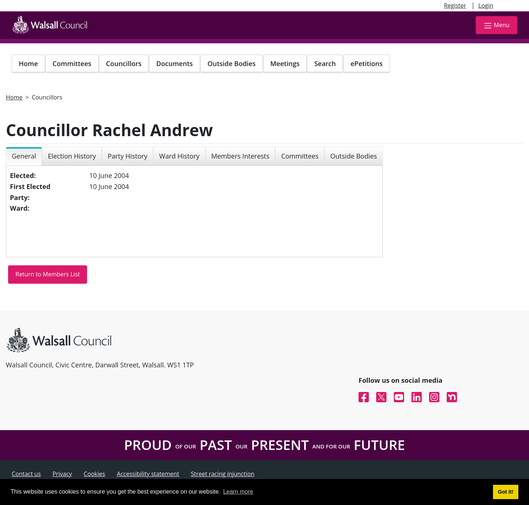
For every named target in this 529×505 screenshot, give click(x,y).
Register (455, 5)
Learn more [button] (238, 491)
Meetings (285, 63)
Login (485, 5)
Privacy (62, 474)
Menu (496, 25)
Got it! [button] (505, 492)
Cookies (94, 474)
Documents (174, 63)
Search (325, 63)
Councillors (124, 63)
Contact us (26, 474)
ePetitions (366, 63)
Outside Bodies (232, 63)
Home (28, 63)
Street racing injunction (223, 474)
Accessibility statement (148, 474)
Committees (72, 63)
